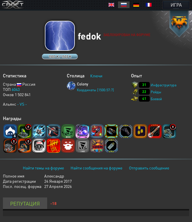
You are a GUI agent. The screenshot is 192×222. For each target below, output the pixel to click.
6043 (16, 89)
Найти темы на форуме (43, 167)
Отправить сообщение (149, 167)
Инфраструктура (163, 85)
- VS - (22, 104)
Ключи (96, 75)
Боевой (156, 99)
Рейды (156, 92)
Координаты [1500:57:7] (95, 90)
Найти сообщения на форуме (96, 167)
